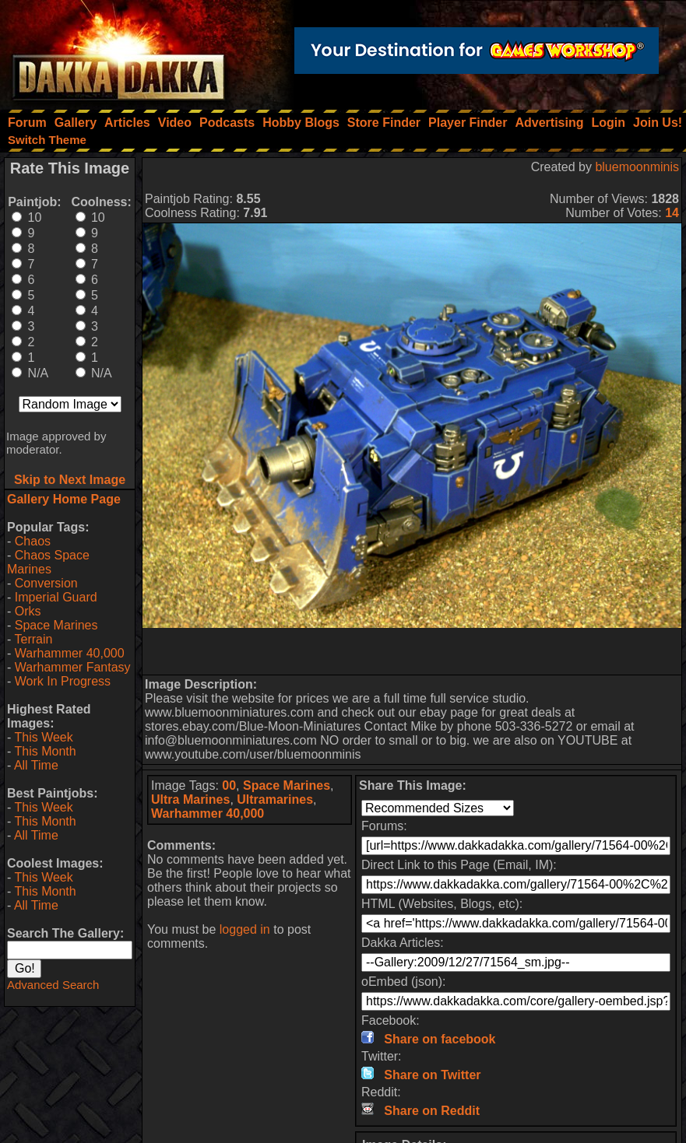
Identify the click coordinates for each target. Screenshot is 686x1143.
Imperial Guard (56, 597)
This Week (43, 737)
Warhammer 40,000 (70, 653)
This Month (45, 751)
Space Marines (56, 625)
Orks (28, 611)
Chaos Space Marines (48, 562)
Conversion (46, 583)
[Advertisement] (412, 651)
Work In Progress (63, 681)
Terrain (33, 639)
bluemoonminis (637, 167)
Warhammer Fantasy (73, 667)
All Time (36, 765)
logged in (245, 929)
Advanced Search (53, 984)
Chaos (33, 541)
